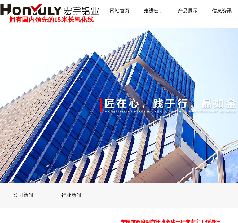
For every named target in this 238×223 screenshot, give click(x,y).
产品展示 (188, 10)
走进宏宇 (154, 10)
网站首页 (120, 10)
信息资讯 (222, 10)
